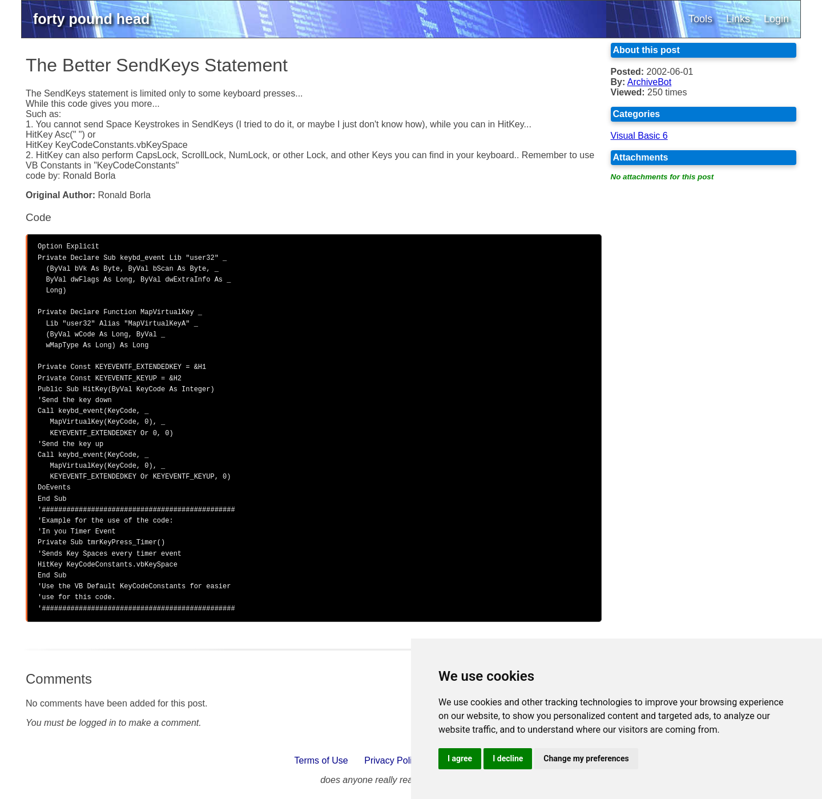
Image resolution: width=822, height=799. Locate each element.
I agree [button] (460, 758)
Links (738, 19)
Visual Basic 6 (639, 135)
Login (776, 19)
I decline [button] (508, 758)
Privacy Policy (392, 760)
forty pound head (91, 19)
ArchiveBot (649, 82)
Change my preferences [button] (585, 758)
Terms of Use (321, 760)
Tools (700, 19)
